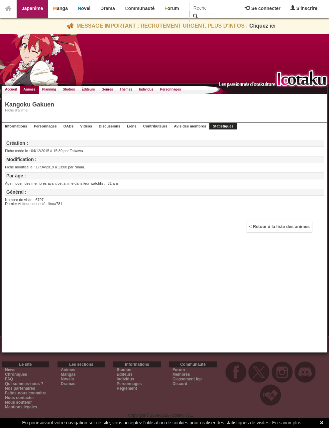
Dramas (68, 383)
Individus (146, 89)
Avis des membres (190, 126)
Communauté (140, 8)
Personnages (170, 89)
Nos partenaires (20, 388)
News (10, 369)
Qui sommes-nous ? (24, 383)
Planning (49, 89)
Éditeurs (88, 89)
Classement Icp (187, 379)
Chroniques (16, 374)
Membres (181, 374)
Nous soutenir (18, 402)
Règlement (127, 388)
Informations (16, 126)
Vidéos (86, 126)
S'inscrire (303, 8)
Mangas (68, 374)
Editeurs (125, 374)
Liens (132, 126)
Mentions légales (21, 407)
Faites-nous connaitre (26, 393)
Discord (179, 383)
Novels (67, 379)
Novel (84, 8)
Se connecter (262, 8)
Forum (171, 8)
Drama (107, 8)
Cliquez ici (262, 26)
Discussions (109, 126)
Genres (107, 89)
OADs (68, 126)
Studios (69, 89)
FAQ (9, 379)
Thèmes (126, 89)
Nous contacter (19, 397)
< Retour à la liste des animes (279, 226)
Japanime (32, 8)
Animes (30, 89)
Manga (60, 8)
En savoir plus (286, 422)
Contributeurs (155, 126)
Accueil (11, 89)
